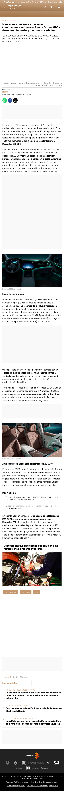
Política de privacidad (21, 782)
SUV (36, 592)
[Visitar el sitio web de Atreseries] (48, 763)
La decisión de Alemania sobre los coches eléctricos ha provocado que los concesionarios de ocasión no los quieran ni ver (33, 695)
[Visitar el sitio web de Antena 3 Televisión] (7, 763)
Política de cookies (35, 782)
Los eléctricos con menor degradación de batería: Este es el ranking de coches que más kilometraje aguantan (33, 722)
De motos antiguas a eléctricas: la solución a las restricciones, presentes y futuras (31, 547)
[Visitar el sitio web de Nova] (32, 763)
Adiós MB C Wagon (41, 2)
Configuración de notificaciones (37, 786)
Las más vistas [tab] (9, 683)
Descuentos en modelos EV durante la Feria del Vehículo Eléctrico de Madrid (34, 709)
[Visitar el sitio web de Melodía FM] (27, 768)
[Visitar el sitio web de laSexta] (15, 763)
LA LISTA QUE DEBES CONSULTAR (19, 718)
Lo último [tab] (38, 683)
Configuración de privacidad (16, 786)
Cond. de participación (50, 782)
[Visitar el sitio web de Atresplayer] (36, 768)
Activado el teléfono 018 (26, 2)
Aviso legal (9, 782)
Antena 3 (8, 677)
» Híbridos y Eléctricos (19, 677)
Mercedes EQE (11, 592)
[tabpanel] (32, 707)
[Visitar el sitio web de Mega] (40, 763)
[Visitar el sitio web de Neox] (23, 763)
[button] (51, 7)
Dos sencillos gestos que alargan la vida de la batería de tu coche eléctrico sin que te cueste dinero (32, 498)
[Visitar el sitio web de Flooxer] (44, 768)
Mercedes (26, 592)
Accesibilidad (53, 786)
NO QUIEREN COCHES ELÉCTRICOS (20, 690)
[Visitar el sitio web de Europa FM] (19, 768)
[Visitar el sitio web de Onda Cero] (56, 763)
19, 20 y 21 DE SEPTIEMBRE (16, 705)
